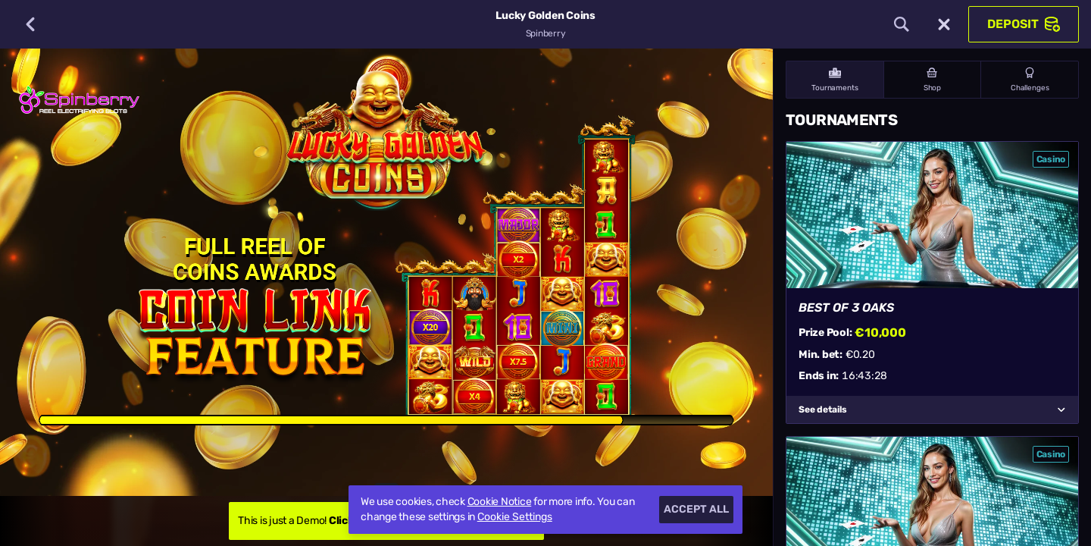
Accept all (696, 509)
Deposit (1023, 24)
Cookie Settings (514, 517)
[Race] (944, 24)
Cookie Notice (499, 501)
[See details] (1061, 409)
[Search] (901, 24)
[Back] (30, 24)
